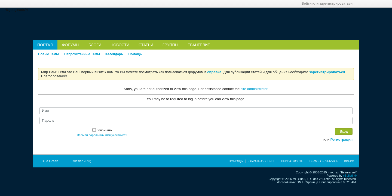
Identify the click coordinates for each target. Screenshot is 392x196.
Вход (344, 131)
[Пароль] (196, 120)
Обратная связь (262, 161)
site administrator (254, 89)
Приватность (292, 161)
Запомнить (102, 130)
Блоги (94, 45)
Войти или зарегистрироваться (329, 3)
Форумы (70, 45)
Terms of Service (323, 161)
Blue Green (52, 161)
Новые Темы (48, 54)
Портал (45, 45)
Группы (170, 45)
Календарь (114, 54)
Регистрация (341, 139)
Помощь (135, 54)
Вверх (349, 161)
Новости (120, 45)
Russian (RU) (83, 161)
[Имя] (196, 110)
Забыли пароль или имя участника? (102, 135)
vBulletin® (350, 175)
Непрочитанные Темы (82, 54)
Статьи (146, 45)
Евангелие (199, 45)
